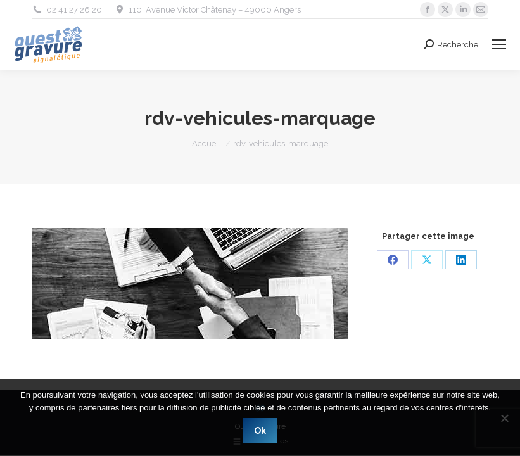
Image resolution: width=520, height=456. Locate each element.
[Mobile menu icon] (499, 44)
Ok (260, 431)
